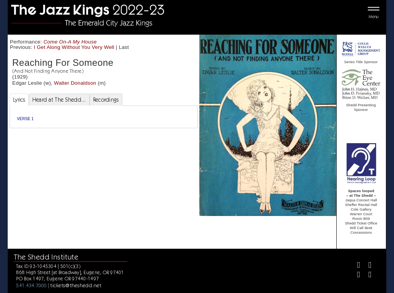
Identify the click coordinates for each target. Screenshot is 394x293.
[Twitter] (366, 266)
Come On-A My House (70, 42)
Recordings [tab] (106, 100)
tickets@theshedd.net (75, 285)
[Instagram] (355, 275)
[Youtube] (366, 275)
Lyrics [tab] (19, 100)
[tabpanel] (103, 117)
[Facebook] (355, 266)
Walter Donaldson (75, 83)
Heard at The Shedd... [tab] (59, 100)
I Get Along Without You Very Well (74, 47)
